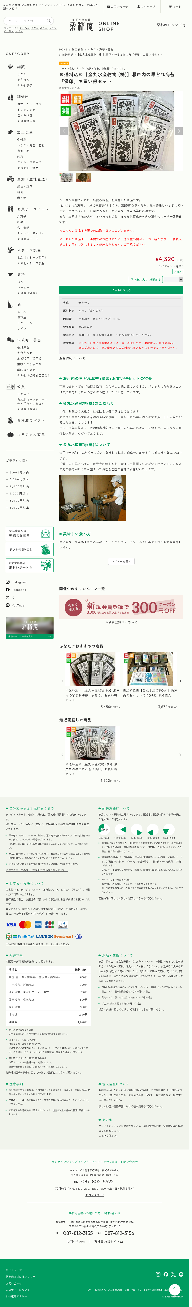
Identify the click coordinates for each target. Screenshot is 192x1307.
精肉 (20, 192)
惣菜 (20, 156)
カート (176, 6)
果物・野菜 (25, 186)
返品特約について (72, 358)
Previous (64, 131)
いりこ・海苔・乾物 (31, 145)
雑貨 (21, 386)
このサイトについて (18, 1290)
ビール (21, 312)
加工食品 (25, 132)
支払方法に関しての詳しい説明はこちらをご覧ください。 (38, 944)
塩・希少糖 (25, 115)
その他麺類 (25, 85)
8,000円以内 (19, 500)
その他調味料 (26, 121)
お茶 (20, 282)
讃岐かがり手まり (29, 364)
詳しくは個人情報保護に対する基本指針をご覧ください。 (130, 1106)
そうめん (23, 80)
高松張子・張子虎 (29, 358)
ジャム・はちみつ (29, 162)
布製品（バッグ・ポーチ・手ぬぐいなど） (32, 401)
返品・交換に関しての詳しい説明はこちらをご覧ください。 (132, 1009)
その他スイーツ (28, 239)
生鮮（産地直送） (33, 178)
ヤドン (19, 31)
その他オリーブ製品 (31, 263)
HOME (63, 49)
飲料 (21, 274)
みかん (44, 28)
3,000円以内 (19, 472)
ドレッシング (26, 110)
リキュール (25, 323)
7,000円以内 (19, 493)
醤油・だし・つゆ (29, 104)
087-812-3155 (78, 1233)
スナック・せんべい (31, 233)
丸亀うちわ (25, 353)
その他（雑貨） (28, 409)
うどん (35, 28)
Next (179, 131)
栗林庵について (169, 25)
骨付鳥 (21, 139)
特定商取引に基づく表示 (20, 1276)
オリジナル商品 (31, 434)
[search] (48, 20)
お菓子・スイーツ (33, 208)
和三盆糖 (23, 228)
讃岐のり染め (26, 370)
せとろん (25, 28)
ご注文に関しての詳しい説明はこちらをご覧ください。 (37, 870)
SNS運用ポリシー (16, 1296)
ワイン (21, 328)
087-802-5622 (97, 1181)
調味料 (23, 96)
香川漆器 (23, 347)
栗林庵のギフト (31, 420)
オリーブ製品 (29, 250)
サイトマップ (14, 1270)
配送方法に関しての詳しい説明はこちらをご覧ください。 (130, 898)
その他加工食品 (28, 168)
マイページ (148, 6)
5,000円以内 (19, 479)
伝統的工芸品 (29, 339)
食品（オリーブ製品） (32, 257)
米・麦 (21, 198)
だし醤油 (9, 31)
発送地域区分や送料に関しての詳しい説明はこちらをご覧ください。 (44, 1072)
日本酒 (21, 317)
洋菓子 (21, 216)
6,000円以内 (19, 486)
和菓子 (21, 222)
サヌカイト (25, 394)
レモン (53, 28)
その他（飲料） (28, 293)
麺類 (21, 66)
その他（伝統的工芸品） (34, 375)
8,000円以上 (19, 507)
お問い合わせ (119, 6)
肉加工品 (23, 151)
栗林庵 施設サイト (107, 1242)
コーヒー (23, 287)
